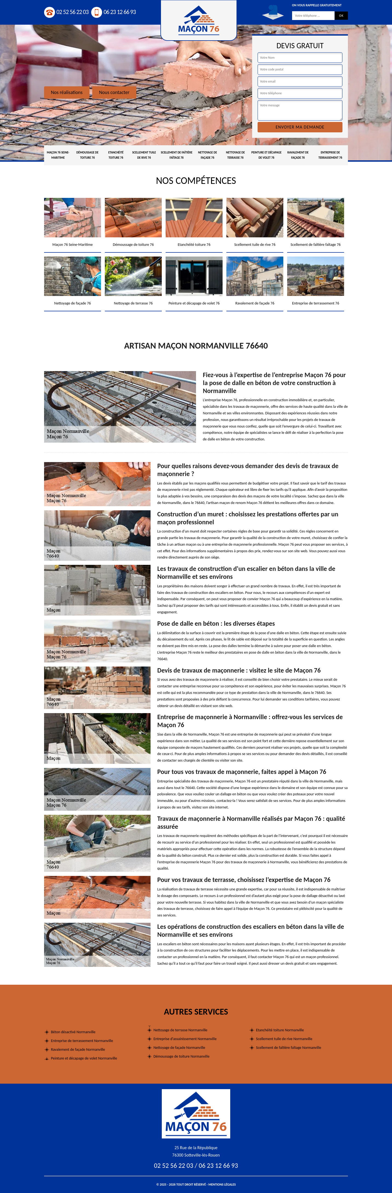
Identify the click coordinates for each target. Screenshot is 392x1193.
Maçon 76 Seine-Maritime (58, 155)
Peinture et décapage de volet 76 (266, 155)
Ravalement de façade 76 (298, 155)
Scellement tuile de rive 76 (144, 155)
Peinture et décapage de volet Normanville (84, 1058)
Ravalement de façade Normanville (78, 1049)
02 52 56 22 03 (66, 12)
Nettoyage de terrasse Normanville (180, 1030)
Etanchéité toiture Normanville (280, 1030)
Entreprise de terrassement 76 (330, 155)
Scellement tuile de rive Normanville (284, 1039)
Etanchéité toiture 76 (115, 155)
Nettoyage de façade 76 (207, 155)
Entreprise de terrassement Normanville (82, 1040)
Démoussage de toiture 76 (87, 155)
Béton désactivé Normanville (73, 1032)
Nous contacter (114, 92)
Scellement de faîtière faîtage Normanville (288, 1047)
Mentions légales (222, 1184)
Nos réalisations (67, 92)
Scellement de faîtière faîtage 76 (176, 155)
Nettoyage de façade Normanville (179, 1047)
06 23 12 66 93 (113, 12)
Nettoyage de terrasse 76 (235, 155)
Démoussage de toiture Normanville (182, 1056)
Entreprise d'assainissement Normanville (185, 1039)
